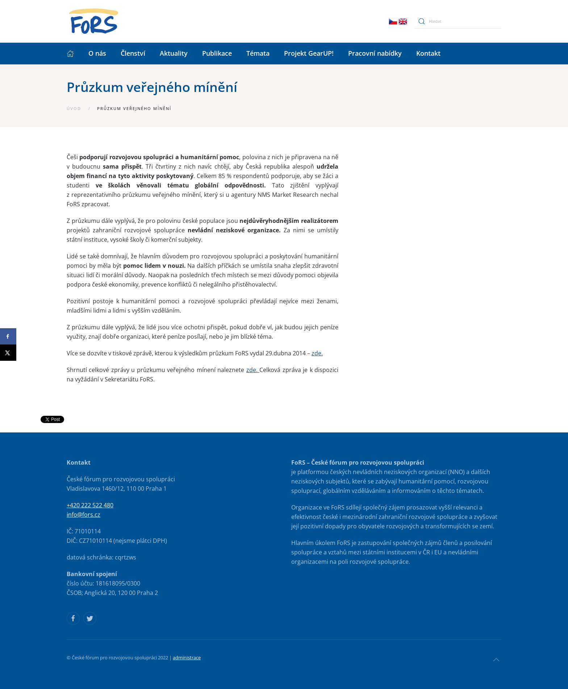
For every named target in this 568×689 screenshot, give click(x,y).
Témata (258, 53)
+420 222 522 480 (90, 505)
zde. (317, 353)
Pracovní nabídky (375, 53)
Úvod (74, 108)
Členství (133, 53)
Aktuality (174, 53)
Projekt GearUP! (309, 53)
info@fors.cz (83, 515)
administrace (187, 657)
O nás (97, 53)
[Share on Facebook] (8, 336)
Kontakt (428, 53)
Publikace (217, 53)
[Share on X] (8, 352)
